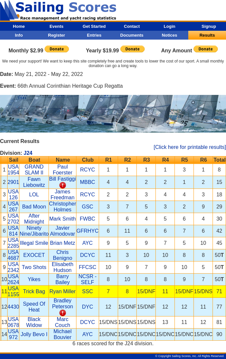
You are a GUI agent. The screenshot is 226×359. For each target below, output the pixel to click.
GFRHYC (87, 231)
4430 (13, 307)
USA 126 (13, 194)
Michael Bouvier (62, 334)
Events (57, 26)
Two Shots (34, 267)
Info (19, 35)
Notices (169, 35)
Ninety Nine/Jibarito (34, 231)
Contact (132, 26)
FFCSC (87, 267)
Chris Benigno (62, 255)
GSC (87, 206)
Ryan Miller (63, 291)
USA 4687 (13, 255)
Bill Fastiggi (62, 179)
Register (56, 35)
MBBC (87, 182)
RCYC (87, 169)
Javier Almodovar (62, 231)
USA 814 (13, 231)
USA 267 (13, 206)
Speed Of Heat (34, 307)
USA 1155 (13, 291)
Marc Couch (62, 322)
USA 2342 (13, 267)
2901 (13, 182)
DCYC (87, 255)
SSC (87, 291)
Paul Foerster (62, 169)
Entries (94, 35)
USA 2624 (13, 279)
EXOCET (34, 255)
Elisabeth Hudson (62, 267)
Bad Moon (34, 206)
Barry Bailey (62, 279)
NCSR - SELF (87, 279)
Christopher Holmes (62, 206)
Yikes (34, 279)
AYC (87, 243)
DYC (87, 307)
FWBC (87, 219)
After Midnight (34, 218)
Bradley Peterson (62, 303)
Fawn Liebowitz (34, 182)
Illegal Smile (34, 243)
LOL (34, 194)
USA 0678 (13, 322)
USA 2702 (13, 218)
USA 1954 (13, 169)
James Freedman (62, 194)
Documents (132, 35)
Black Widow (34, 322)
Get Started (94, 26)
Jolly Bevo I (34, 334)
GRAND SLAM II (34, 169)
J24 (28, 153)
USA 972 (13, 334)
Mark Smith (62, 219)
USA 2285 (13, 243)
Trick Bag (34, 291)
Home (19, 26)
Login (169, 26)
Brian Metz (62, 243)
